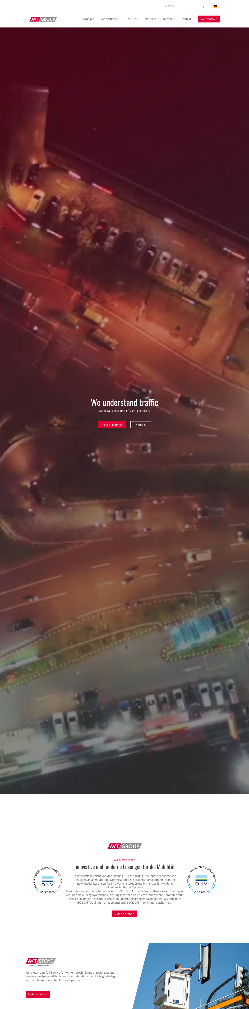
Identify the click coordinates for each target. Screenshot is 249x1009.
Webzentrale (209, 19)
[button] (215, 7)
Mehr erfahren (37, 994)
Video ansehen (124, 914)
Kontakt (141, 425)
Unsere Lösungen (111, 425)
